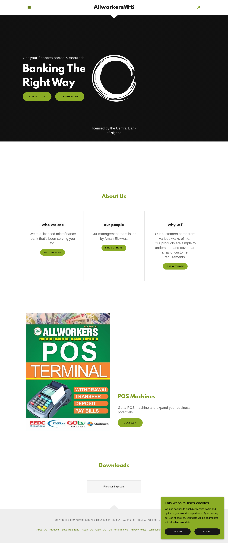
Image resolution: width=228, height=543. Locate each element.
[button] (29, 7)
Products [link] (55, 529)
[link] (114, 8)
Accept (207, 531)
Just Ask (130, 422)
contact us (37, 96)
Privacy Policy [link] (138, 529)
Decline (177, 531)
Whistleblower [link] (157, 529)
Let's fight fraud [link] (70, 529)
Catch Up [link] (100, 529)
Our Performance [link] (118, 529)
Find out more (52, 252)
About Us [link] (42, 529)
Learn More (70, 96)
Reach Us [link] (87, 529)
